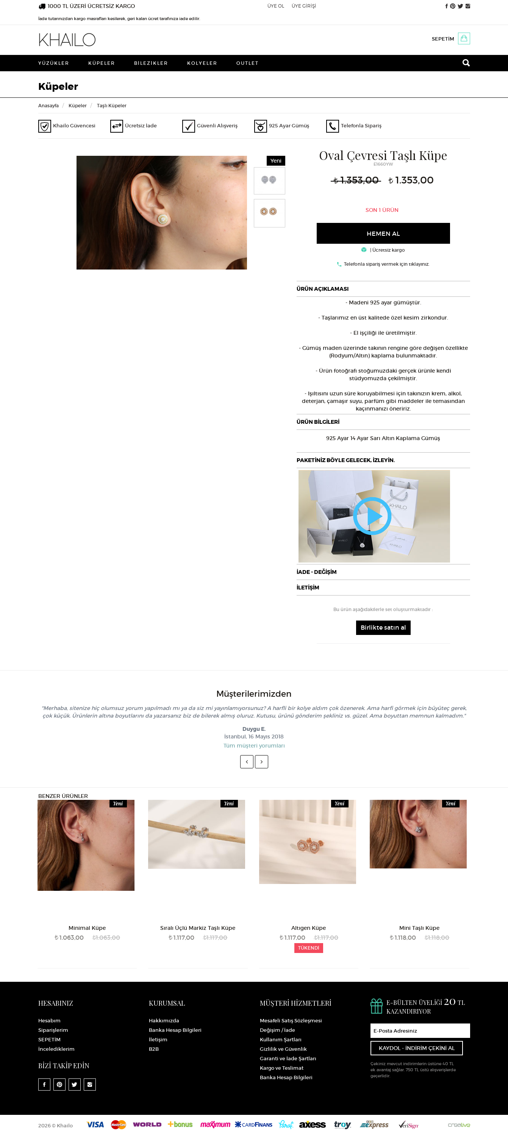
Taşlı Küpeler (112, 105)
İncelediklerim (56, 1049)
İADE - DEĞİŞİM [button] (317, 572)
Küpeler (101, 63)
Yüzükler (53, 63)
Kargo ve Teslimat (281, 1068)
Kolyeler (202, 63)
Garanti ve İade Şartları (288, 1058)
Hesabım (49, 1020)
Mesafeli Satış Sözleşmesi (291, 1020)
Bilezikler (151, 63)
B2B (154, 1049)
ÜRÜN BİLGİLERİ (318, 421)
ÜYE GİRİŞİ (304, 6)
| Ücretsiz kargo (383, 250)
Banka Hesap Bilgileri (175, 1030)
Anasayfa (48, 105)
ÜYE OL (275, 6)
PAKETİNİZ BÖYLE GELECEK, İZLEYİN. (346, 460)
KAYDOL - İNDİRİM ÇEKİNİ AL (417, 1048)
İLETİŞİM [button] (308, 587)
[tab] (383, 289)
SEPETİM (443, 39)
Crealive (459, 1124)
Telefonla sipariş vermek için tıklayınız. (387, 264)
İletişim (158, 1039)
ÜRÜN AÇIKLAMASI (323, 288)
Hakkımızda (164, 1020)
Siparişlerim (53, 1030)
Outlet (247, 63)
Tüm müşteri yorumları (254, 745)
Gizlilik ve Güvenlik (283, 1049)
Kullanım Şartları (281, 1039)
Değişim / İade (277, 1030)
